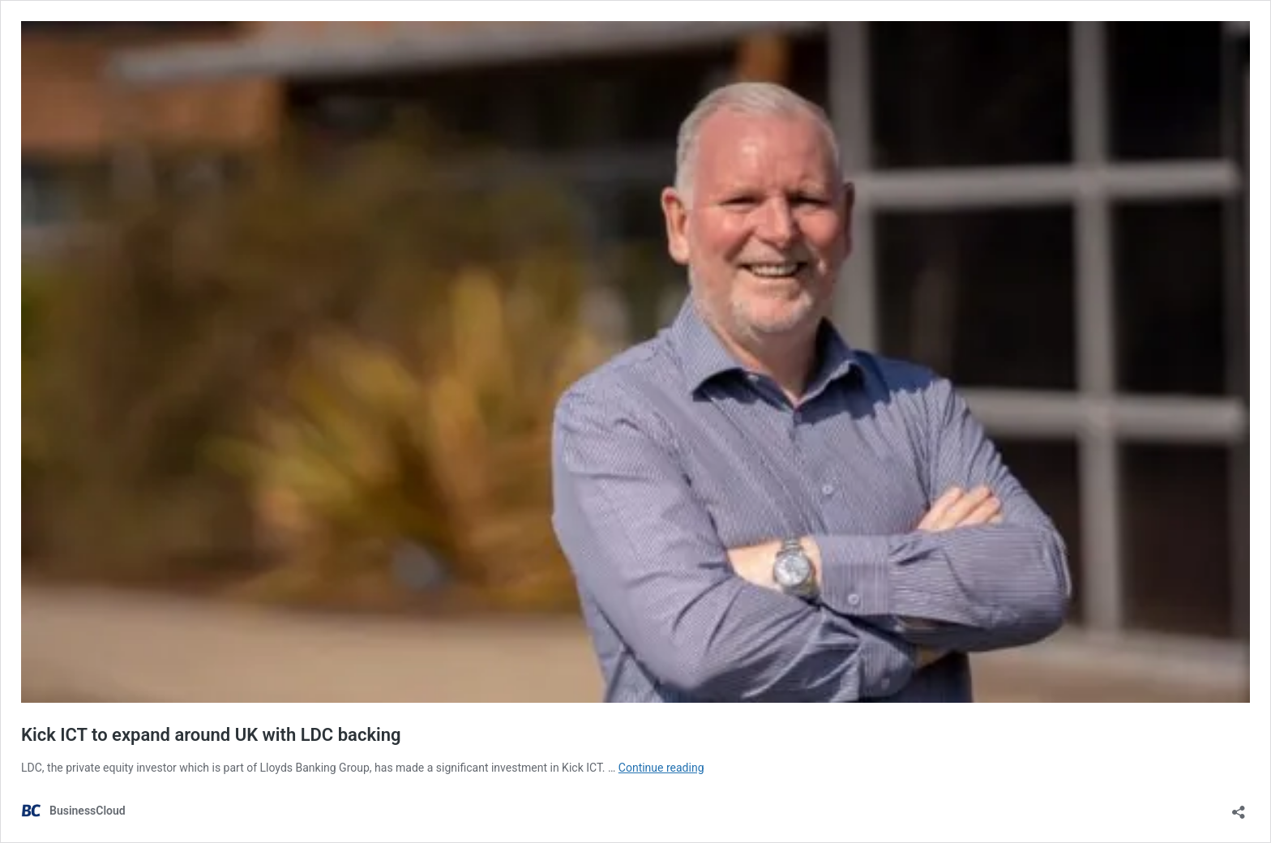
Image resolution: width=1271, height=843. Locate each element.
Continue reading (661, 767)
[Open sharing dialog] (1238, 806)
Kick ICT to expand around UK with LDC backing (211, 735)
